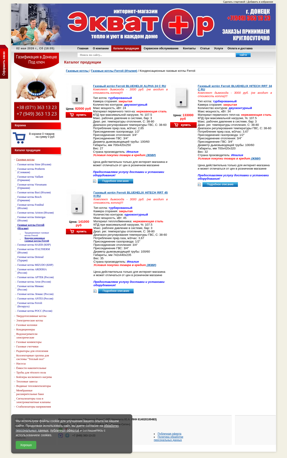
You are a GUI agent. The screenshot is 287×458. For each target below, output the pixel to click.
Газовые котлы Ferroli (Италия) (114, 70)
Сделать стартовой (234, 1)
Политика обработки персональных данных (168, 438)
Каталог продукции (126, 48)
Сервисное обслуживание (161, 48)
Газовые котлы (77, 70)
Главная (83, 48)
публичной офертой (64, 430)
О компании (101, 48)
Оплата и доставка (240, 48)
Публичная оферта (169, 433)
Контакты (189, 48)
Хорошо (26, 445)
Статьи (205, 48)
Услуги (218, 48)
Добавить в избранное (260, 1)
